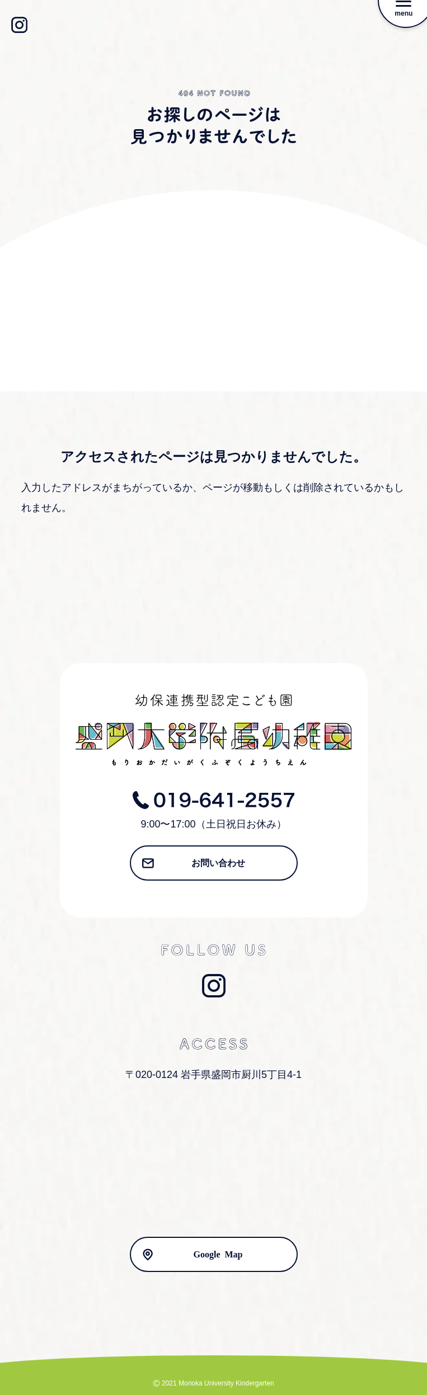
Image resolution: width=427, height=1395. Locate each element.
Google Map (218, 1253)
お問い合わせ (218, 862)
